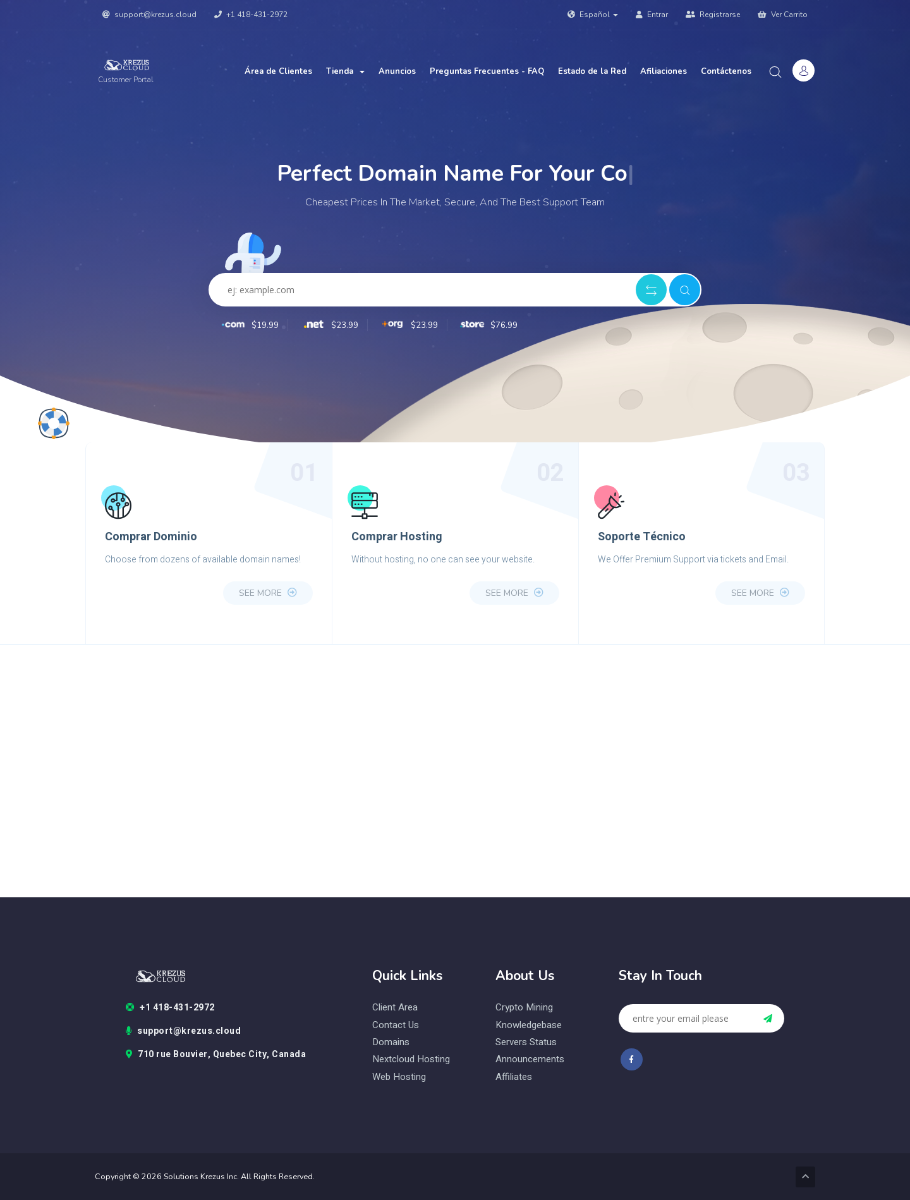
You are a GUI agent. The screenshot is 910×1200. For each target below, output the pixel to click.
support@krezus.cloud (149, 14)
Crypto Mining (524, 1007)
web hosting (399, 1077)
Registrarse (713, 14)
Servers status (526, 1042)
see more (268, 593)
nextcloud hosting (411, 1059)
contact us (395, 1025)
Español (592, 14)
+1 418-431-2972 (251, 14)
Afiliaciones (663, 71)
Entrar (652, 14)
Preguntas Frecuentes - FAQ (487, 71)
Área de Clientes (278, 71)
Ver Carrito (783, 14)
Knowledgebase (528, 1025)
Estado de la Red (592, 71)
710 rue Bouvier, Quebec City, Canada (216, 1054)
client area (395, 1007)
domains (391, 1042)
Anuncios (397, 71)
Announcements (529, 1059)
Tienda (345, 71)
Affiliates (513, 1077)
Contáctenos (726, 71)
